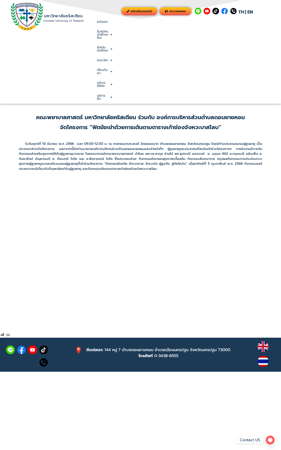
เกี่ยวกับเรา (214, 21)
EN (250, 12)
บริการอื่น (265, 21)
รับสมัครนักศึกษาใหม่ (130, 21)
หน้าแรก (102, 21)
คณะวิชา (190, 21)
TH (241, 12)
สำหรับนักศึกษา (164, 21)
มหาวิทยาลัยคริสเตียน (63, 16)
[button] (130, 22)
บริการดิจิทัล (240, 21)
